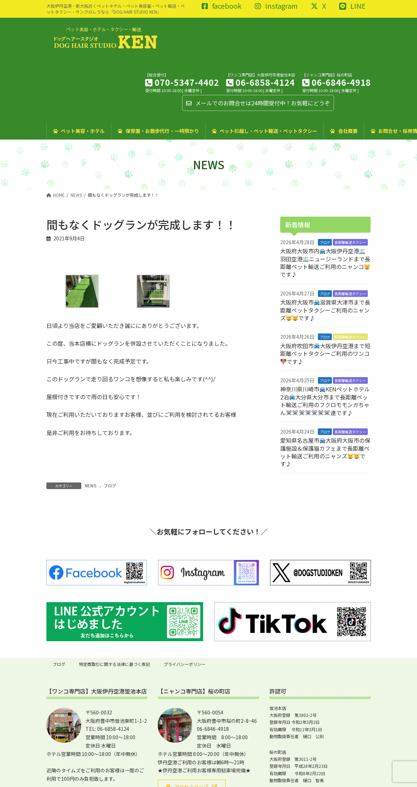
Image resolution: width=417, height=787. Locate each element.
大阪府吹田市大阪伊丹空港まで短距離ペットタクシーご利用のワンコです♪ (325, 353)
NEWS (90, 485)
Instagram (276, 6)
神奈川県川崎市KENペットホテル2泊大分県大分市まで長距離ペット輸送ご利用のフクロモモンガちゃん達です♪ (325, 401)
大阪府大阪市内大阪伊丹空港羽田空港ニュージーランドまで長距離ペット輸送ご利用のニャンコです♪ (325, 262)
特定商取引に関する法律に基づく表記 (114, 664)
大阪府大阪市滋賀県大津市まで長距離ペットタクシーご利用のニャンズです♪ (325, 310)
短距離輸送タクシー (350, 336)
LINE (352, 6)
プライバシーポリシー (185, 664)
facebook (221, 6)
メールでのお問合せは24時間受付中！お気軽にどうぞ (258, 103)
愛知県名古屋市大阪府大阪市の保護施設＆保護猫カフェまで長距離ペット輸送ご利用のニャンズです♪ (325, 452)
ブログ (110, 485)
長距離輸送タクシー (350, 242)
